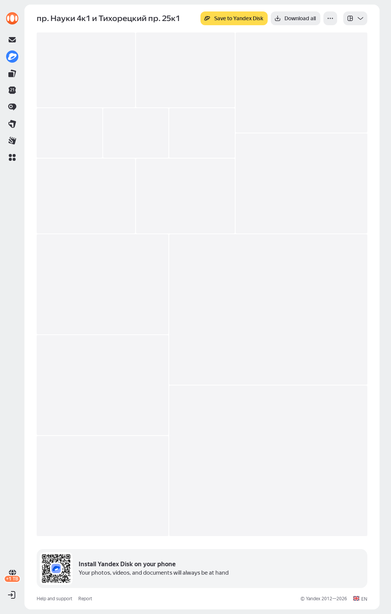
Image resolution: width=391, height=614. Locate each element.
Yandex (313, 598)
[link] (12, 18)
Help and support (54, 598)
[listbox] (355, 18)
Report (85, 598)
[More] (330, 18)
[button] (12, 157)
